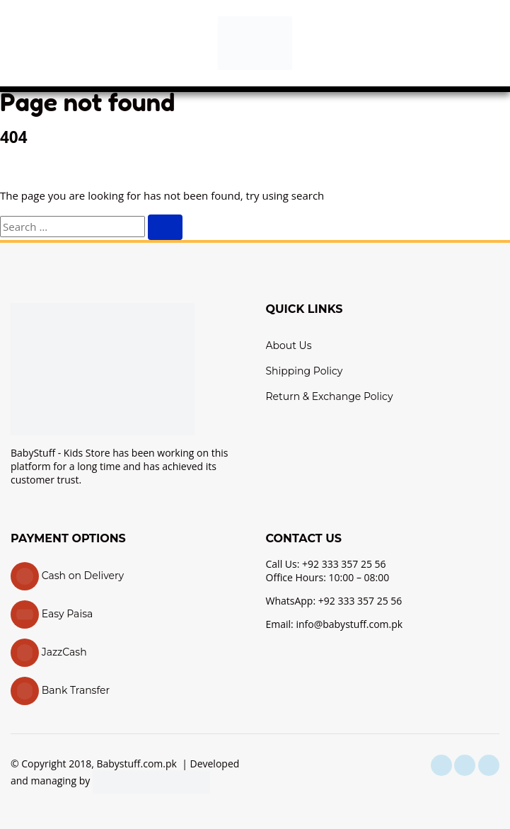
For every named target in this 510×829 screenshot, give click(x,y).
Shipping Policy (304, 371)
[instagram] (464, 765)
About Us (289, 345)
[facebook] (441, 765)
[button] (24, 43)
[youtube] (488, 765)
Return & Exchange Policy (329, 396)
